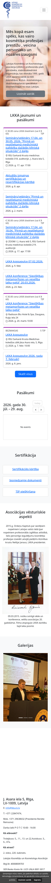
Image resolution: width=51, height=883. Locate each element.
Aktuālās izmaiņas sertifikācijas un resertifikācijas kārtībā (20, 179)
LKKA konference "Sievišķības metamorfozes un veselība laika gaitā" (25, 306)
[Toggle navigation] (44, 10)
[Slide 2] (30, 717)
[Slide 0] (21, 717)
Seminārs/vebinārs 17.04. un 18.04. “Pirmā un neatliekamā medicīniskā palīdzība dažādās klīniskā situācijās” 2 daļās (25, 232)
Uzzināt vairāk (25, 94)
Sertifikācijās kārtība (25, 469)
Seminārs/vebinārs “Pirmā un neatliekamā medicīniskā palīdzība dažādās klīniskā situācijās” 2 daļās (24, 201)
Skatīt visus (25, 374)
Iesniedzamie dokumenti (25, 480)
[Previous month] (35, 409)
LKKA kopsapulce (17, 335)
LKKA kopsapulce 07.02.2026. (24, 261)
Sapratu (37, 880)
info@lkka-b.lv (13, 807)
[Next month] (41, 409)
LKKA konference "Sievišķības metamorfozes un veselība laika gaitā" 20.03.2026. (25, 279)
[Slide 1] (26, 717)
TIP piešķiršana (25, 491)
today (37, 403)
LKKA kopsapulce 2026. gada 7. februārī (24, 357)
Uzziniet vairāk (24, 880)
